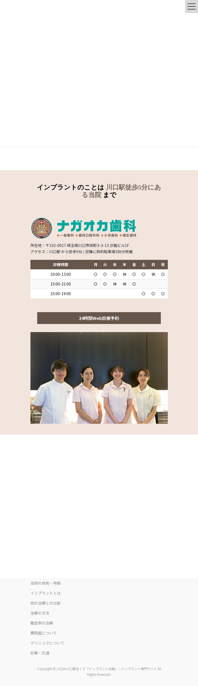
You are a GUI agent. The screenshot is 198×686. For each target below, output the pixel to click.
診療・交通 (39, 653)
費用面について (43, 633)
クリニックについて (47, 643)
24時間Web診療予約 (99, 318)
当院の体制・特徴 (45, 583)
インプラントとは (45, 593)
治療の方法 (39, 613)
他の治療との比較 (45, 603)
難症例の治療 (41, 623)
